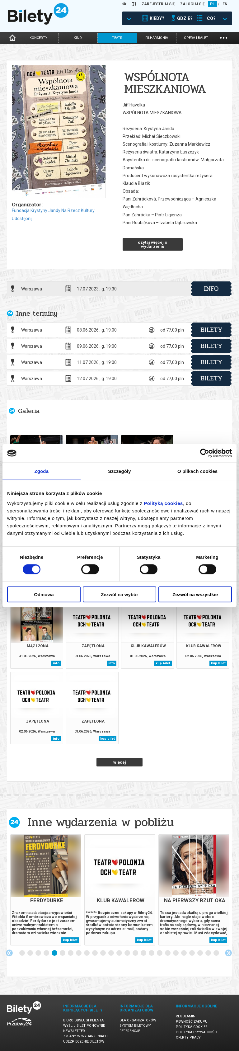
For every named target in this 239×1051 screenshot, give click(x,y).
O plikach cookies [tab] (197, 471)
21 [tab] (184, 953)
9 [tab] (87, 953)
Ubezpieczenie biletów (83, 1041)
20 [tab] (176, 953)
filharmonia (156, 38)
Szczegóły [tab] (119, 471)
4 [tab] (47, 953)
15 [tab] (136, 953)
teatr (117, 38)
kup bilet (163, 663)
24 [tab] (208, 953)
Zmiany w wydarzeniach (85, 1036)
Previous (9, 953)
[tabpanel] (45, 889)
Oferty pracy (188, 1037)
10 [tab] (95, 953)
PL (212, 4)
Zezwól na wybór (119, 594)
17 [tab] (152, 953)
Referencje (130, 1031)
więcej (119, 762)
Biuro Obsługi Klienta (83, 1020)
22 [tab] (192, 953)
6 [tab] (63, 953)
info (211, 288)
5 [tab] (55, 953)
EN (225, 4)
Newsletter (74, 1031)
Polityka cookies (192, 1027)
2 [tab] (30, 953)
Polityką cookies (163, 503)
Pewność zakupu (192, 1022)
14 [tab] (127, 953)
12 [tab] (111, 953)
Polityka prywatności (197, 1032)
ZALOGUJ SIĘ (192, 4)
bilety (211, 329)
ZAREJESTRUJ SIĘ (158, 4)
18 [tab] (160, 953)
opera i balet (196, 38)
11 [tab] (103, 953)
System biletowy (135, 1026)
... (223, 37)
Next (228, 953)
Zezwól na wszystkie (195, 594)
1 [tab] (22, 953)
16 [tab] (144, 953)
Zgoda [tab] (42, 471)
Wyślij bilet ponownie (84, 1026)
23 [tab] (200, 953)
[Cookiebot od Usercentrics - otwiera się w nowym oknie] (204, 453)
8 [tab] (79, 953)
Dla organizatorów (138, 1020)
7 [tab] (71, 953)
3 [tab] (38, 953)
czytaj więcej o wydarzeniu (152, 244)
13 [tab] (119, 953)
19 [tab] (168, 953)
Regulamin (185, 1016)
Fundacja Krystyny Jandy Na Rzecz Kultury (53, 210)
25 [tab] (216, 953)
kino (78, 38)
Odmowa (44, 594)
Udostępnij (22, 218)
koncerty (38, 38)
